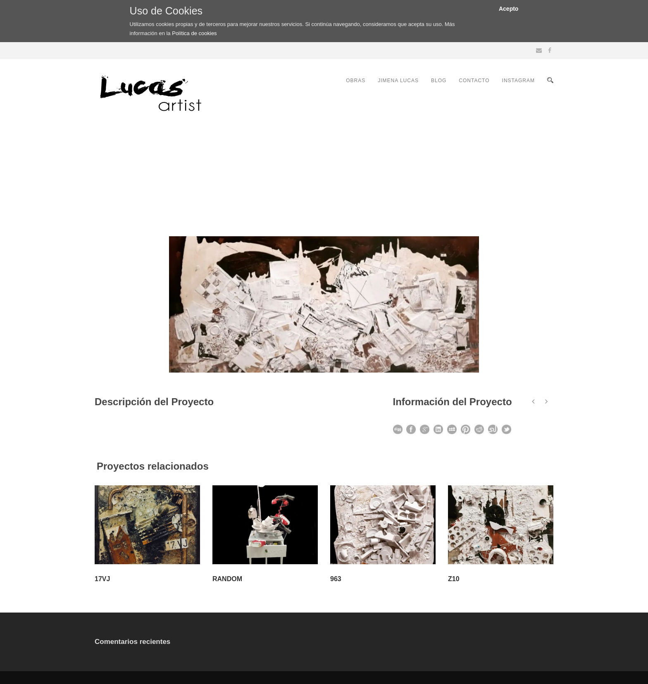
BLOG (438, 80)
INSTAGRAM (518, 80)
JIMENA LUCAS (398, 80)
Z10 (454, 578)
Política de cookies (194, 33)
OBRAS (355, 80)
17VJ (102, 578)
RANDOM (227, 578)
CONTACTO (474, 80)
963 (335, 578)
